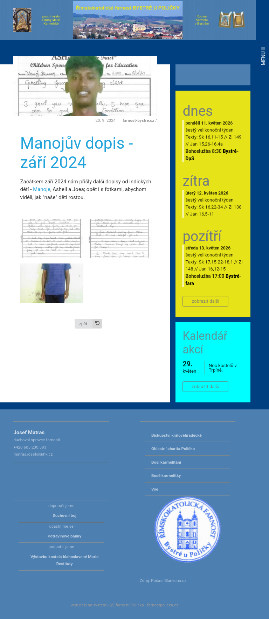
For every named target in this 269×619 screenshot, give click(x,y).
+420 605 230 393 (29, 447)
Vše (154, 489)
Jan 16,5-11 (202, 214)
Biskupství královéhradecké (176, 435)
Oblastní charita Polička (173, 448)
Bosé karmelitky (166, 475)
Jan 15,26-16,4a (206, 144)
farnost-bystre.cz (138, 120)
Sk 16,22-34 (211, 207)
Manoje (41, 189)
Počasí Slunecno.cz (168, 580)
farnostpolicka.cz (162, 605)
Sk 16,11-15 (211, 137)
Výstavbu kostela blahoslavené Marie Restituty (64, 560)
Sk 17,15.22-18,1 (216, 262)
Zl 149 (235, 137)
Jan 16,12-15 (212, 269)
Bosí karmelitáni (166, 462)
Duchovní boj (64, 515)
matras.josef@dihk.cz (33, 454)
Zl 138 (235, 207)
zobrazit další (205, 301)
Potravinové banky (64, 536)
